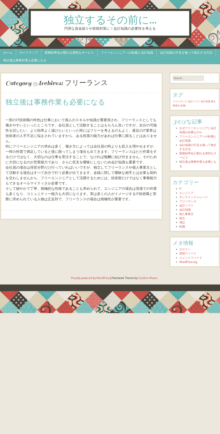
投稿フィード (187, 253)
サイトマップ (28, 53)
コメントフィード (190, 257)
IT (180, 188)
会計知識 (185, 209)
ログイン (185, 249)
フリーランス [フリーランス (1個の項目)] (180, 101)
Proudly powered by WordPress (90, 278)
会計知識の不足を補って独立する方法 (186, 53)
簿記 (182, 222)
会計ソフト (186, 205)
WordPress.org (188, 262)
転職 (182, 226)
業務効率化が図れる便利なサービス (69, 53)
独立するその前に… (110, 21)
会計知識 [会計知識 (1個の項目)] (205, 101)
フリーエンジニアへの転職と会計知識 (127, 53)
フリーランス (187, 201)
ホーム (8, 53)
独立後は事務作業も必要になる (24, 60)
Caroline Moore (147, 278)
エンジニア (186, 193)
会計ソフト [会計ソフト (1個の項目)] (194, 101)
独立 (182, 218)
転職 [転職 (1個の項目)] (183, 105)
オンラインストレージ (193, 197)
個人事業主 (186, 214)
